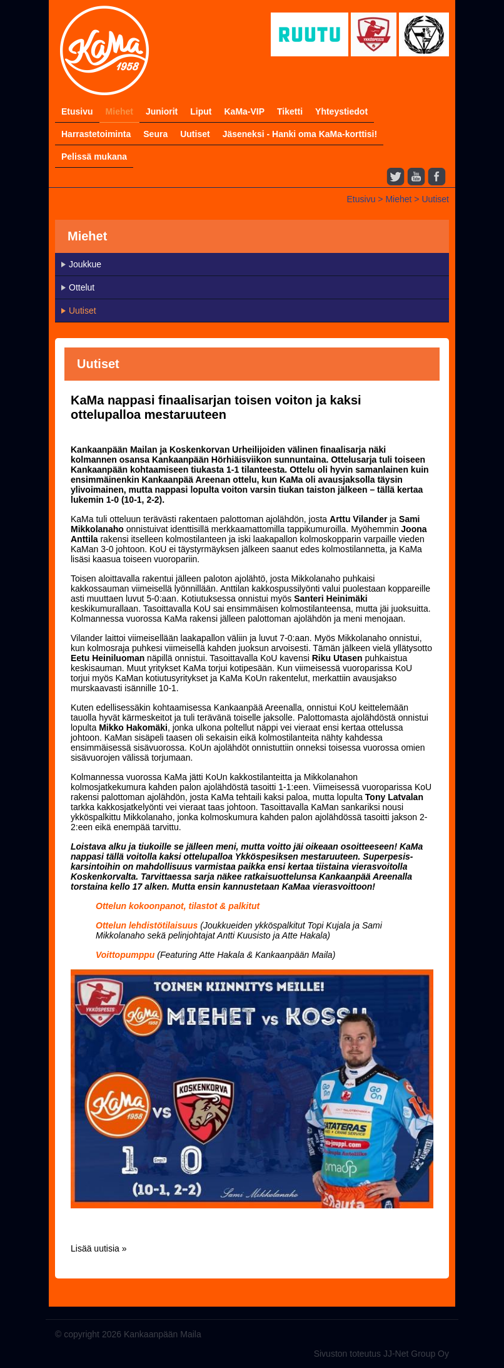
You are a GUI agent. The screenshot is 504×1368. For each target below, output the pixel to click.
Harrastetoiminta (96, 134)
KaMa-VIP (244, 111)
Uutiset (194, 134)
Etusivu (77, 111)
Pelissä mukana (94, 157)
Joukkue (85, 264)
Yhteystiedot (341, 111)
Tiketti (290, 111)
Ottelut (81, 287)
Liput (200, 111)
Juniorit (162, 111)
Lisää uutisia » (99, 1248)
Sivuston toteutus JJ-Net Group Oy (381, 1354)
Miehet (119, 111)
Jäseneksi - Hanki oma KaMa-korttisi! (300, 134)
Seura (155, 134)
